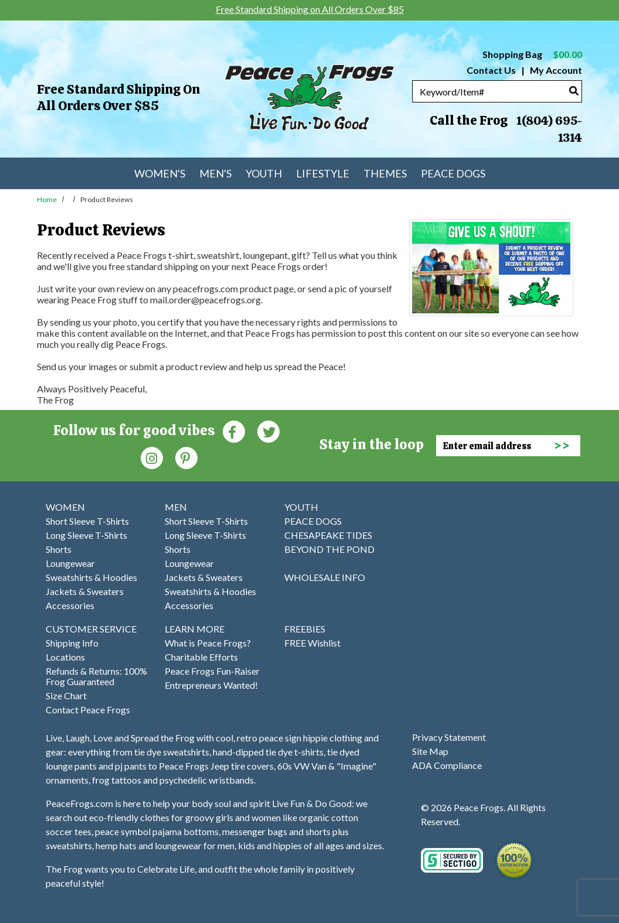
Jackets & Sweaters (85, 591)
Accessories (70, 605)
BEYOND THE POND (329, 549)
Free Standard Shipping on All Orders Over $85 (118, 97)
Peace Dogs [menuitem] (453, 173)
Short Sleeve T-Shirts (87, 521)
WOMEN (65, 506)
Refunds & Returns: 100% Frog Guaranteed (96, 676)
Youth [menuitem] (264, 173)
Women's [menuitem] (159, 173)
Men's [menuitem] (215, 173)
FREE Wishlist (312, 642)
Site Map (430, 751)
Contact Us (491, 70)
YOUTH (301, 506)
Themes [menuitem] (385, 173)
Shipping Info (72, 642)
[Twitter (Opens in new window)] (268, 430)
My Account (555, 70)
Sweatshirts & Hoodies (91, 577)
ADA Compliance (447, 765)
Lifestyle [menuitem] (322, 173)
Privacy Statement (449, 737)
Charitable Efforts (201, 656)
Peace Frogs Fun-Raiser (212, 670)
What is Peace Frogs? (208, 642)
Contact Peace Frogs (88, 709)
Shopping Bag (532, 54)
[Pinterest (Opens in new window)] (186, 457)
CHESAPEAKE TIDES (328, 535)
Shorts (59, 549)
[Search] (574, 90)
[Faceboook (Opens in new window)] (234, 430)
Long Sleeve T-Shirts (86, 535)
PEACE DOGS (313, 521)
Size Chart (66, 695)
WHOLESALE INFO (324, 577)
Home (47, 199)
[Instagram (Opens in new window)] (152, 457)
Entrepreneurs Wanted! (211, 684)
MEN (176, 506)
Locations (65, 656)
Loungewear (70, 563)
